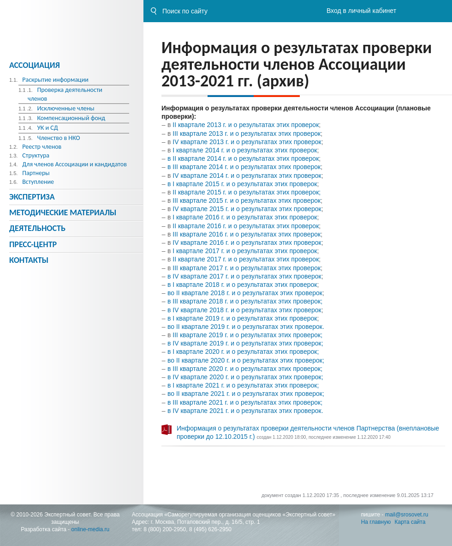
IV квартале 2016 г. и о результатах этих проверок (246, 242)
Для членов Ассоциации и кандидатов (74, 164)
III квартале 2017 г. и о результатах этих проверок (246, 268)
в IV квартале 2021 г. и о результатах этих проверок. (245, 410)
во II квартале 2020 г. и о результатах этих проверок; (245, 360)
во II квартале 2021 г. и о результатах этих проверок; (245, 393)
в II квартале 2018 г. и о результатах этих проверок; (244, 301)
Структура (35, 155)
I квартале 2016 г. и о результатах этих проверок (244, 217)
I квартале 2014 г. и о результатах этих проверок (244, 150)
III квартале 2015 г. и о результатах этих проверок (246, 200)
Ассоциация (34, 65)
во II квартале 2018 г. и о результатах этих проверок (244, 293)
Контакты (28, 260)
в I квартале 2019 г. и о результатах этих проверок (242, 318)
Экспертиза (32, 197)
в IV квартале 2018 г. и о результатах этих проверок (244, 310)
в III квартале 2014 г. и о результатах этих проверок (244, 166)
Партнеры (35, 173)
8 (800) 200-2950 (164, 529)
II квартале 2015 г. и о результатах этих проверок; (246, 192)
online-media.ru (90, 529)
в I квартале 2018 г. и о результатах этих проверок (242, 284)
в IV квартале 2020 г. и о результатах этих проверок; (245, 377)
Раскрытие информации (55, 80)
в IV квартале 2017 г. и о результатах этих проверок (244, 276)
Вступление (38, 182)
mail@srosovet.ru (406, 514)
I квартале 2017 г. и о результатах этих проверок (244, 251)
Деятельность (37, 228)
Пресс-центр (33, 244)
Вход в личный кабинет (361, 10)
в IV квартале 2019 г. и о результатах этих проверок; (245, 343)
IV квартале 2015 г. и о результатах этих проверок (246, 208)
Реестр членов (41, 147)
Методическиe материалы (62, 212)
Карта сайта (410, 522)
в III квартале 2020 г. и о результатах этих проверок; (244, 368)
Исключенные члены (65, 108)
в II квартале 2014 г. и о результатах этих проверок (243, 158)
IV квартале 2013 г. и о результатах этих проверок (246, 142)
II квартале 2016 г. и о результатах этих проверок (245, 226)
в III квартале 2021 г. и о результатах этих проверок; (244, 402)
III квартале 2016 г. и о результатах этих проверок (246, 234)
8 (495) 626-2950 (210, 529)
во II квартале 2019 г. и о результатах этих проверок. (245, 326)
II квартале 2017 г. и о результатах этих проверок (245, 259)
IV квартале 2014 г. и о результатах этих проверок (246, 175)
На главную (376, 522)
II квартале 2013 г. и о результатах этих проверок (245, 124)
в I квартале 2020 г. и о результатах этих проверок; (243, 351)
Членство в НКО (58, 138)
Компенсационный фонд (71, 118)
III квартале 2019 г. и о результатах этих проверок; (247, 335)
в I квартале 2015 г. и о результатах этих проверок (242, 184)
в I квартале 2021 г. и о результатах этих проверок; (243, 385)
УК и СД (47, 128)
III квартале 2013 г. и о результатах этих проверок (246, 133)
